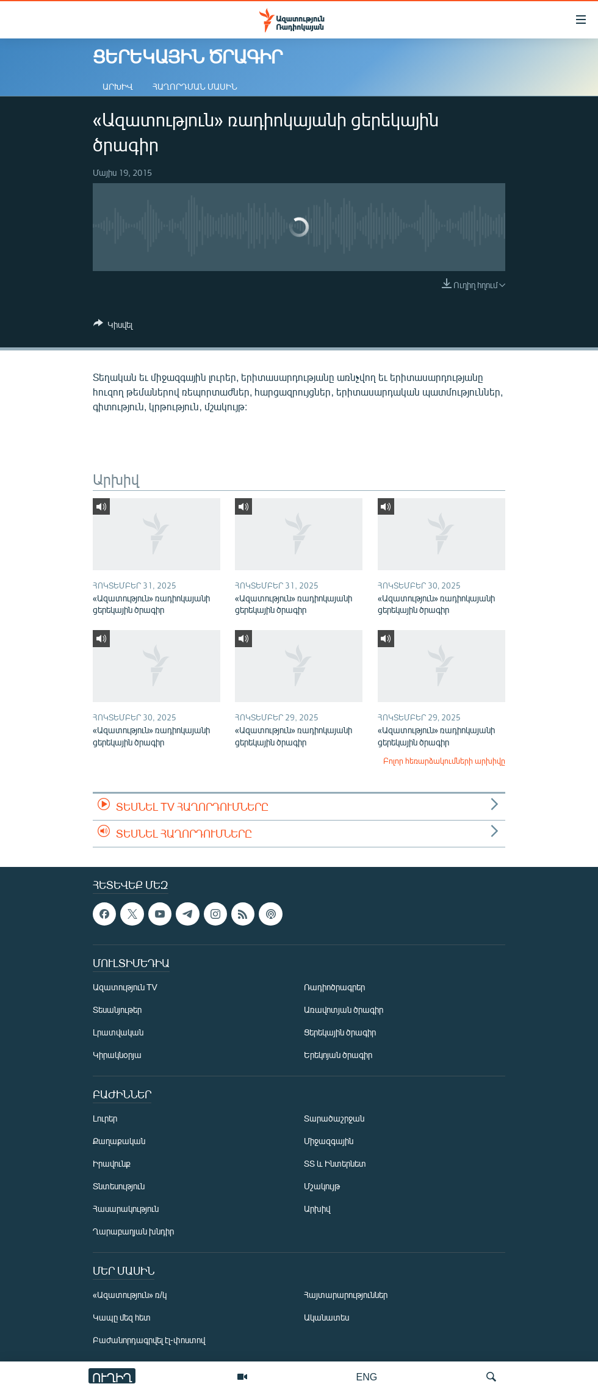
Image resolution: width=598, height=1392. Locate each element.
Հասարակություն (126, 1208)
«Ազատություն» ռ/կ (130, 1294)
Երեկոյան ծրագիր (338, 1054)
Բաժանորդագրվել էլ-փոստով (149, 1340)
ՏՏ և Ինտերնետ (335, 1163)
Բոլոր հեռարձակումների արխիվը (444, 761)
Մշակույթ (322, 1186)
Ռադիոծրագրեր (334, 987)
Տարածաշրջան (334, 1118)
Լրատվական (118, 1032)
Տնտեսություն (119, 1186)
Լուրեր (105, 1118)
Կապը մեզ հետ (122, 1317)
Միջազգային (328, 1141)
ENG (367, 1376)
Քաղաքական (119, 1141)
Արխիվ (118, 86)
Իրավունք (112, 1163)
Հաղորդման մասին (195, 86)
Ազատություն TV (125, 987)
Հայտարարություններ (345, 1294)
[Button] (112, 327)
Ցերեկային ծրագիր (340, 1032)
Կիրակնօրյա (117, 1054)
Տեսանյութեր (117, 1009)
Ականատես (326, 1317)
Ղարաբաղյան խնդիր (133, 1231)
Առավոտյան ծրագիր (343, 1009)
